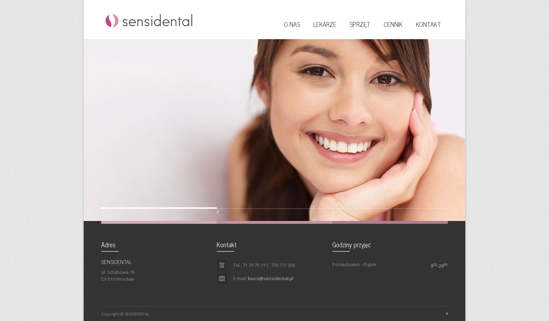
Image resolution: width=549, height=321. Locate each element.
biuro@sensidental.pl (270, 278)
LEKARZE (324, 24)
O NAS (292, 24)
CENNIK (393, 24)
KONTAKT (428, 24)
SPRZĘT (360, 24)
